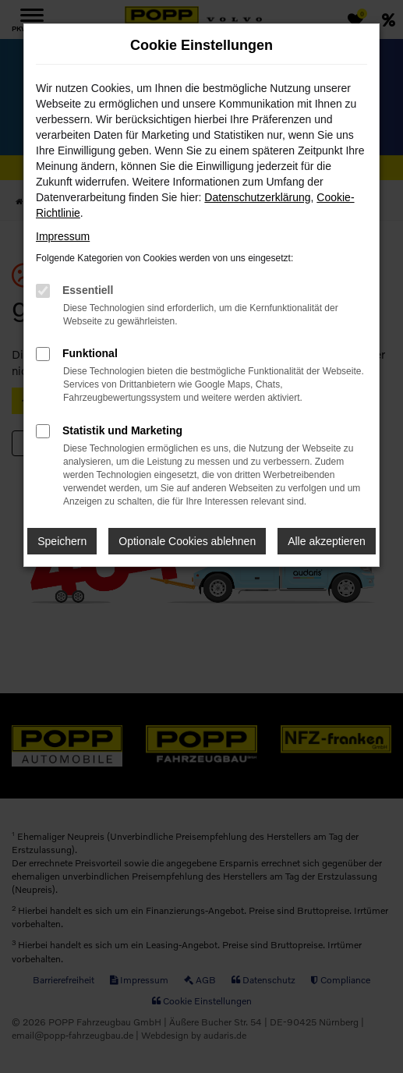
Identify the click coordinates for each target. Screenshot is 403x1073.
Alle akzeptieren (327, 541)
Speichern (62, 541)
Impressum (63, 236)
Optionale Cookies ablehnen (187, 541)
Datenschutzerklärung (257, 197)
